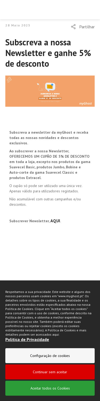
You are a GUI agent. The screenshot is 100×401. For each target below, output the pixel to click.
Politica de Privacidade (27, 339)
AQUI (55, 220)
